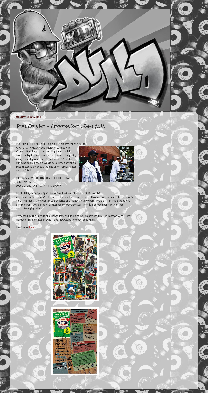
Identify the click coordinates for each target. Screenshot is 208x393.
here (31, 227)
